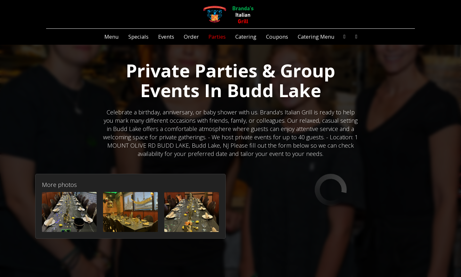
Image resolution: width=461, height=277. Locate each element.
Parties (217, 37)
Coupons (277, 37)
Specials (138, 37)
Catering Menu (316, 37)
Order (191, 37)
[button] (69, 212)
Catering (245, 37)
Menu (111, 37)
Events (166, 37)
